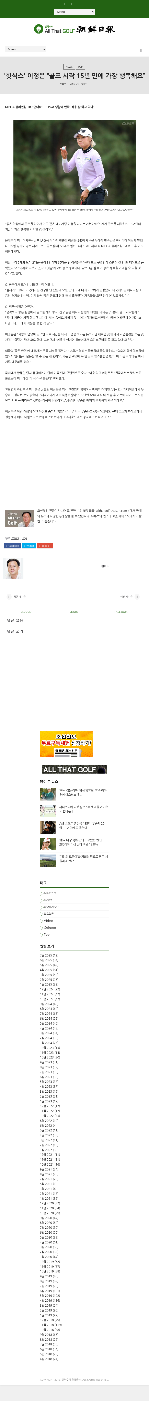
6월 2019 (46, 1306)
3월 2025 (46, 990)
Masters (50, 908)
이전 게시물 (126, 611)
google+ (45, 558)
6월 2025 (46, 975)
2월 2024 (46, 1053)
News (69, 69)
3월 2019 (46, 1321)
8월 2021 (46, 1189)
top (80, 69)
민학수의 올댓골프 (71, 1395)
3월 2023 (46, 1107)
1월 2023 (46, 1116)
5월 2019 (46, 1311)
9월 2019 (46, 1291)
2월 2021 (46, 1209)
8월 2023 (46, 1082)
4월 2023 (46, 1102)
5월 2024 (46, 1038)
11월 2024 (47, 1009)
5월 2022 (46, 1146)
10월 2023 (47, 1073)
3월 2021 (46, 1204)
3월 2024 (46, 1048)
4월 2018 (46, 1374)
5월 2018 (46, 1369)
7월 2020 (46, 1243)
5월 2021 (46, 1199)
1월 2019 (46, 1330)
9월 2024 (46, 1019)
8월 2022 (46, 1136)
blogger (26, 627)
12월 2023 (47, 1063)
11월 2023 (47, 1068)
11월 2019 (47, 1282)
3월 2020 (46, 1262)
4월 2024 (46, 1043)
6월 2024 (46, 1034)
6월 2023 (46, 1092)
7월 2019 (46, 1301)
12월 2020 (47, 1218)
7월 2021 (46, 1194)
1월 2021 (46, 1214)
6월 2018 (46, 1364)
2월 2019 (46, 1325)
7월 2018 (46, 1359)
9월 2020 (46, 1233)
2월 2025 (46, 995)
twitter (29, 558)
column (50, 943)
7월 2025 (46, 970)
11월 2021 (47, 1175)
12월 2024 (47, 1004)
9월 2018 (46, 1350)
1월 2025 (46, 1000)
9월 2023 (46, 1077)
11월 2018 (47, 1340)
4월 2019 (46, 1316)
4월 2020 (46, 1257)
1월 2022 (46, 1165)
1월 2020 (46, 1272)
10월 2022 (47, 1131)
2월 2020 (46, 1267)
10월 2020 (47, 1228)
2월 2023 (46, 1111)
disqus (73, 627)
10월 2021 (47, 1180)
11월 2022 (47, 1126)
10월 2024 (47, 1014)
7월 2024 (46, 1029)
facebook (12, 558)
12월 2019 (47, 1277)
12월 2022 (47, 1121)
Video (48, 936)
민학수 (62, 95)
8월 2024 (46, 1024)
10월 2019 (47, 1287)
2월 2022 (46, 1160)
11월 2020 (47, 1223)
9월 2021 (46, 1184)
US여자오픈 (52, 922)
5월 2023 (46, 1097)
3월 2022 (46, 1155)
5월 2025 (46, 980)
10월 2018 (47, 1345)
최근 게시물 (20, 611)
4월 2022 (46, 1150)
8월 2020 (46, 1238)
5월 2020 (46, 1253)
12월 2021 (47, 1170)
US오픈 (49, 929)
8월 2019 (46, 1296)
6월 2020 (46, 1248)
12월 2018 (47, 1335)
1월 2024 (46, 1058)
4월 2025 (46, 985)
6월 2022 (46, 1141)
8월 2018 (46, 1355)
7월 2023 (46, 1087)
